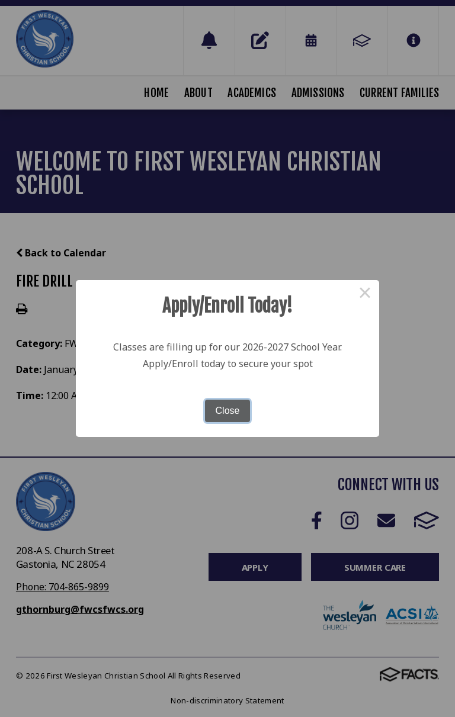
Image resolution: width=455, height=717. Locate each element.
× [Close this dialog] (365, 294)
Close (228, 411)
